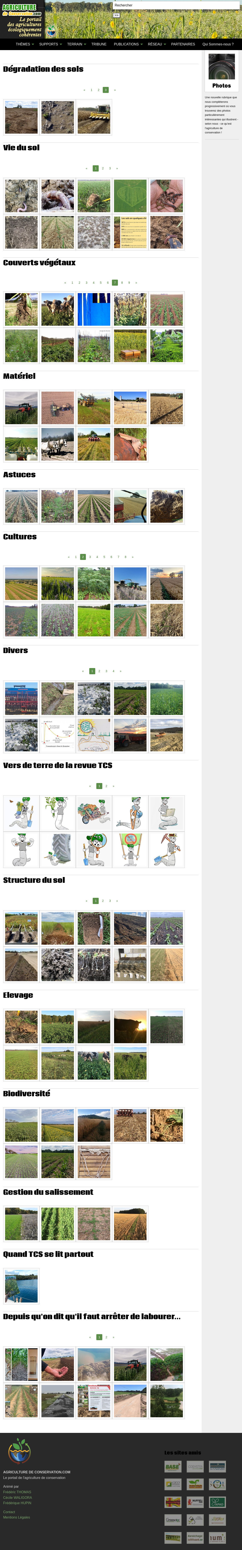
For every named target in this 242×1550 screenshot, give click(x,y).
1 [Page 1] (91, 90)
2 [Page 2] (99, 90)
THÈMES (23, 44)
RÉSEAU (155, 44)
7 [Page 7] (118, 557)
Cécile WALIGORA (17, 1497)
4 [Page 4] (93, 282)
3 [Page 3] (110, 168)
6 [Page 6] (108, 282)
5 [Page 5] (101, 282)
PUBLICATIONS (126, 44)
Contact (9, 1512)
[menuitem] (8, 44)
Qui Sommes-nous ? (218, 44)
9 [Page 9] (129, 282)
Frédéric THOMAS (17, 1492)
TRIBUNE (98, 44)
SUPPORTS (48, 44)
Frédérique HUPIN (17, 1503)
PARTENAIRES (183, 44)
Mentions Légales (16, 1517)
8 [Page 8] (122, 282)
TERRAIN (74, 44)
